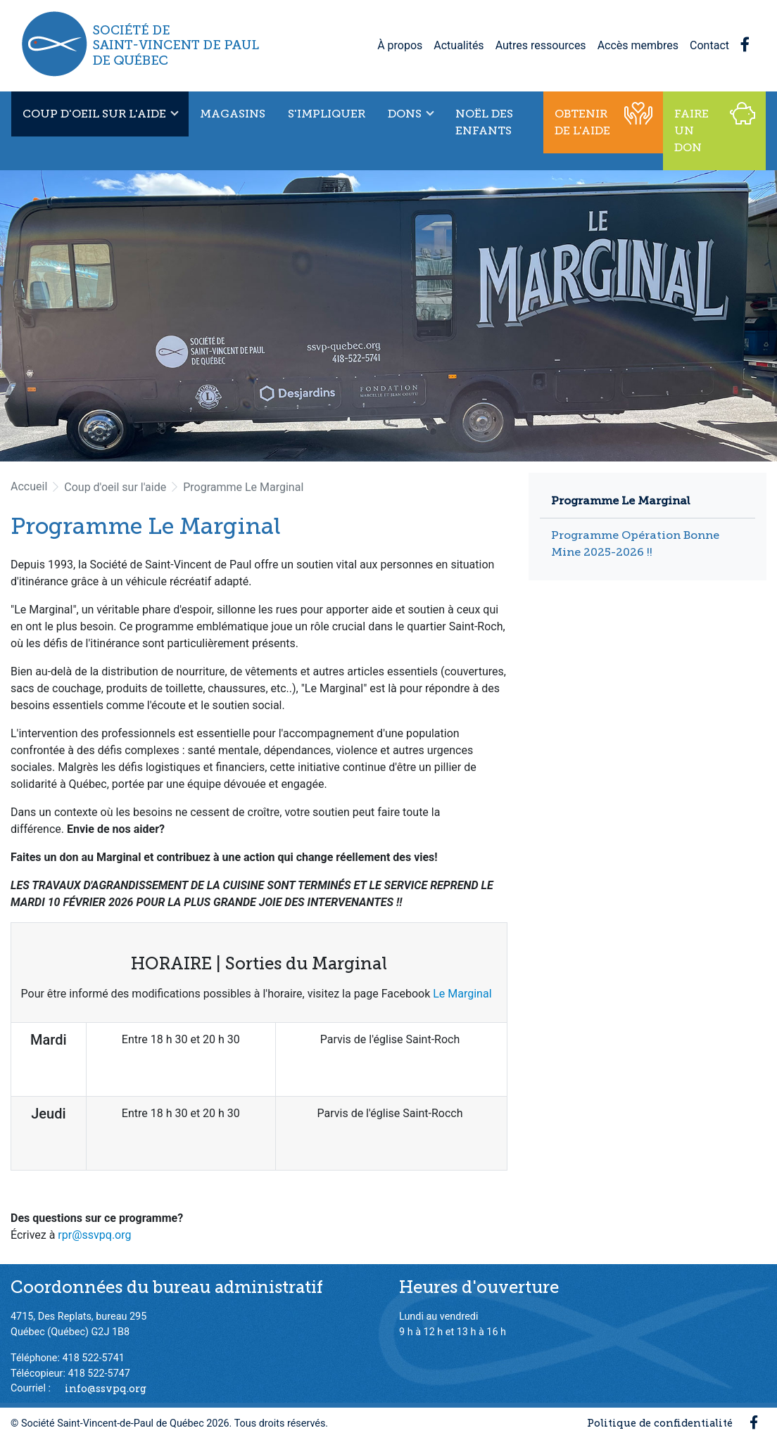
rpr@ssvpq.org (94, 1235)
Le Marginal (463, 993)
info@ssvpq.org (105, 1388)
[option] (388, 315)
